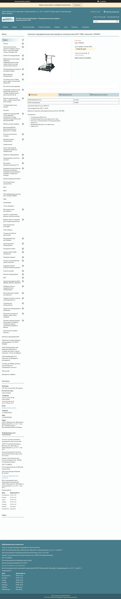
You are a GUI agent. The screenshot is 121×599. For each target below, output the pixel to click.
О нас (65, 27)
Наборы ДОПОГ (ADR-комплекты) (10, 253)
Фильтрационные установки (8, 225)
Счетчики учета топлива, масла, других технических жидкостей (11, 81)
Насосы (5, 43)
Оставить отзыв (95, 11)
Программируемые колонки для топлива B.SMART (12, 195)
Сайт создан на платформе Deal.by (60, 595)
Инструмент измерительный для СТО (11, 164)
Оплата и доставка (28, 27)
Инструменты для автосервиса (8, 210)
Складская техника (9, 248)
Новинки (57, 27)
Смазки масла (7, 144)
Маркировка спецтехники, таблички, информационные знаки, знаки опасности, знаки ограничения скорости (11, 62)
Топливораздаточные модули (10, 106)
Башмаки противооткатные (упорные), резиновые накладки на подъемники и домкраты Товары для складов (12, 172)
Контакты (77, 5)
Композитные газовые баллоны (10, 331)
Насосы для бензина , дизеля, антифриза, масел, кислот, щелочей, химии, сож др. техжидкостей (11, 49)
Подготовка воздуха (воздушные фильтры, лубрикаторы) (10, 149)
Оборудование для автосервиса (9, 239)
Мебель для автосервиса (11, 124)
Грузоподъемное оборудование (8, 244)
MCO (4, 187)
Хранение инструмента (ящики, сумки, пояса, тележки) (10, 315)
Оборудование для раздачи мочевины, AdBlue (12, 70)
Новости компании (44, 27)
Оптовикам (85, 27)
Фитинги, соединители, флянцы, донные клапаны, (11, 215)
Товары (14, 27)
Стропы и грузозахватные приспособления (11, 261)
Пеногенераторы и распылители (9, 183)
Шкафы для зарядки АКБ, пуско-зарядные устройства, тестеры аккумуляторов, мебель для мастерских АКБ (12, 117)
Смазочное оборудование (11, 55)
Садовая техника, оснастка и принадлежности (11, 299)
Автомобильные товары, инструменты (11, 294)
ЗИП (4, 277)
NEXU (5, 190)
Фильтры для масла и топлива (10, 135)
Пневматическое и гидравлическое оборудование (9, 288)
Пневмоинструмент (9, 257)
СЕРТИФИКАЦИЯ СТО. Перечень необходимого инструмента (10, 358)
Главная (5, 27)
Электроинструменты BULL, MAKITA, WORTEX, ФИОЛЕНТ (12, 282)
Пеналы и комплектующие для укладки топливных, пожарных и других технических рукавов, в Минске (11, 324)
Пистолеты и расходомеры (11, 86)
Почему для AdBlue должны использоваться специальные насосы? (11, 365)
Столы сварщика (8, 206)
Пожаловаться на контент (70, 597)
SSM (4, 199)
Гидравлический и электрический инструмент (11, 266)
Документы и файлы (8, 374)
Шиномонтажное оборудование (8, 140)
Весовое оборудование (10, 274)
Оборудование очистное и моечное (11, 159)
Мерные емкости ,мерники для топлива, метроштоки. (11, 220)
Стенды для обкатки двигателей (9, 234)
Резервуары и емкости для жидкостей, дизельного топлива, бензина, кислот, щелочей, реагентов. (11, 92)
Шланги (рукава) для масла (12, 178)
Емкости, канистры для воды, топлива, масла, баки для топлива (11, 100)
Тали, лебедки (7, 230)
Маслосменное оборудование (8, 75)
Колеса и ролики (8, 271)
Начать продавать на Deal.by (22, 1)
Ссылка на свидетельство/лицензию (13, 565)
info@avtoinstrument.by (9, 408)
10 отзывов (103, 1)
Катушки (6, 110)
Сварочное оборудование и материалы (12, 309)
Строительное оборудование (7, 304)
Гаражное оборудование (11, 155)
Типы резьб (5, 371)
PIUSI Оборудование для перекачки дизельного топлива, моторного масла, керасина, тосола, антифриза (11, 350)
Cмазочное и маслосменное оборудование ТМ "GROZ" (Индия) (11, 342)
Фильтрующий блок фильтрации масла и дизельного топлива (9, 129)
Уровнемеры (7, 202)
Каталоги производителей (10, 337)
